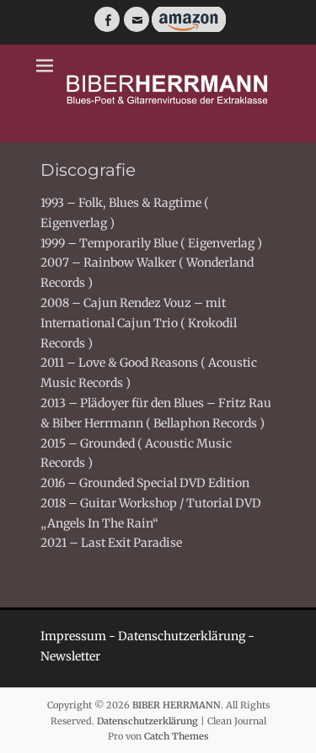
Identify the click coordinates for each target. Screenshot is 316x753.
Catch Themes (176, 736)
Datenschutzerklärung (181, 636)
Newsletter (70, 656)
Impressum (73, 636)
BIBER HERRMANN (176, 705)
